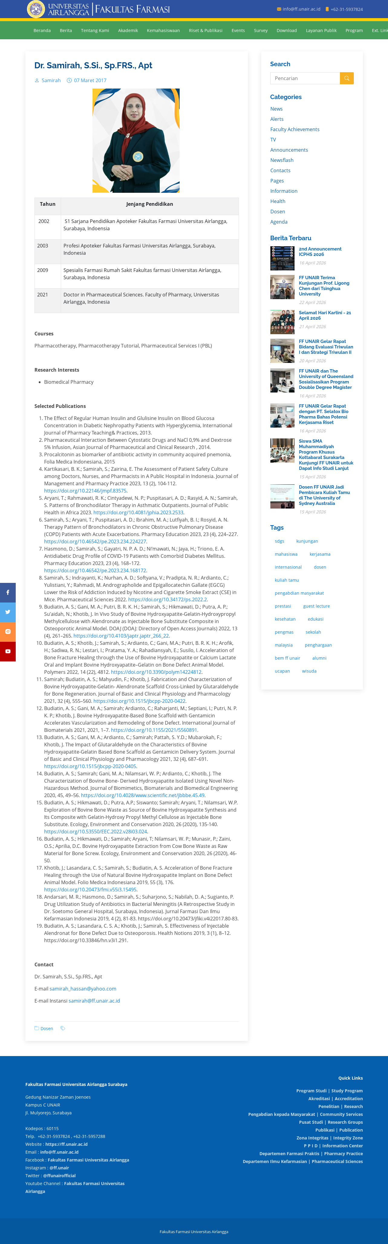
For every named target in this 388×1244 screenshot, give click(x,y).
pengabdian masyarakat (299, 593)
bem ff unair (287, 658)
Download (287, 30)
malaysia (284, 645)
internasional (288, 567)
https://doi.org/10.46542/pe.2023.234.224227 (95, 541)
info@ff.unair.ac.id (59, 1152)
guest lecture (316, 606)
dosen (320, 567)
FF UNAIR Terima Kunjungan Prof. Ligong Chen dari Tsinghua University (324, 286)
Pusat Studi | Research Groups (331, 1122)
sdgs (279, 541)
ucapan (282, 671)
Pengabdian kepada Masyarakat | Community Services (305, 1114)
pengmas (284, 632)
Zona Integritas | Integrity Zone (330, 1138)
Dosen (47, 1028)
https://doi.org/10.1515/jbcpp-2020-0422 (139, 701)
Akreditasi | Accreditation (335, 1098)
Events (238, 30)
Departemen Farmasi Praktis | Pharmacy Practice (311, 1153)
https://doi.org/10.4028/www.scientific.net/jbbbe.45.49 (142, 795)
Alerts (277, 119)
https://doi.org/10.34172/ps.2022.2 (167, 599)
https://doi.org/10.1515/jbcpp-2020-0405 (90, 766)
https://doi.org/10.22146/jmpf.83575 (85, 490)
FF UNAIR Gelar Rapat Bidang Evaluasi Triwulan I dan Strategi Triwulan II (326, 347)
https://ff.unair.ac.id (66, 1144)
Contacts (280, 170)
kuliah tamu (287, 580)
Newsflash (282, 160)
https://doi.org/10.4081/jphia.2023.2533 (138, 512)
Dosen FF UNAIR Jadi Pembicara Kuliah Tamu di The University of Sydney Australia (324, 495)
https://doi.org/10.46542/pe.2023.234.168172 (95, 570)
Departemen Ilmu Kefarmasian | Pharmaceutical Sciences (303, 1161)
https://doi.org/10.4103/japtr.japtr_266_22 (121, 635)
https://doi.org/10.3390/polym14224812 (156, 672)
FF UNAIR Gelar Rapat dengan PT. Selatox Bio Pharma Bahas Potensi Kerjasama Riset (324, 414)
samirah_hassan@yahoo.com (83, 988)
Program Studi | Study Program (329, 1091)
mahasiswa (286, 554)
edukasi (316, 619)
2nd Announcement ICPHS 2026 (320, 251)
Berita (66, 30)
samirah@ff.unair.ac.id (94, 1000)
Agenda (279, 221)
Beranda (42, 30)
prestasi (283, 606)
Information (284, 191)
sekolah (313, 632)
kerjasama (320, 554)
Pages (277, 180)
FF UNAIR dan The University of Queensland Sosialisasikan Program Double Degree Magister (326, 379)
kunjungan (307, 541)
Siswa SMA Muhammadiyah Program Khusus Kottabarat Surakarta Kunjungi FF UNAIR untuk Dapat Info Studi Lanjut (326, 454)
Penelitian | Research (340, 1106)
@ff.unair (59, 1168)
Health (277, 201)
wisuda (309, 671)
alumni (319, 658)
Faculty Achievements (295, 129)
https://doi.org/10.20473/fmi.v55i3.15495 (90, 889)
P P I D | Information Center (333, 1146)
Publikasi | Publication (339, 1130)
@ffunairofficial (59, 1175)
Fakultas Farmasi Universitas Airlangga (88, 1160)
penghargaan (318, 645)
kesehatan (285, 619)
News (276, 108)
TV (273, 139)
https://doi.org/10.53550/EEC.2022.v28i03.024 (95, 831)
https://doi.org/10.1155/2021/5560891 (154, 730)
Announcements (289, 150)
